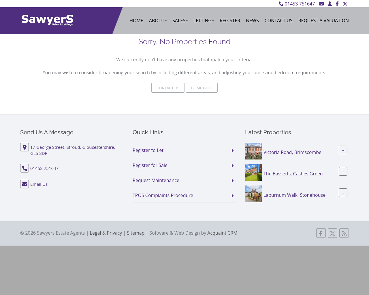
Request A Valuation (323, 20)
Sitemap (135, 233)
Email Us (39, 184)
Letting (203, 20)
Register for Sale (150, 165)
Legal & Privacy (106, 233)
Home (136, 20)
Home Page (201, 87)
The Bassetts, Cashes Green (293, 173)
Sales (180, 20)
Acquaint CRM (222, 233)
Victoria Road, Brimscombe (292, 152)
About (158, 20)
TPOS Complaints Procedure (163, 195)
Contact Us (279, 20)
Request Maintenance (156, 180)
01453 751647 (297, 4)
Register (230, 20)
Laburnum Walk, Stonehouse (294, 195)
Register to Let (148, 150)
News (252, 20)
